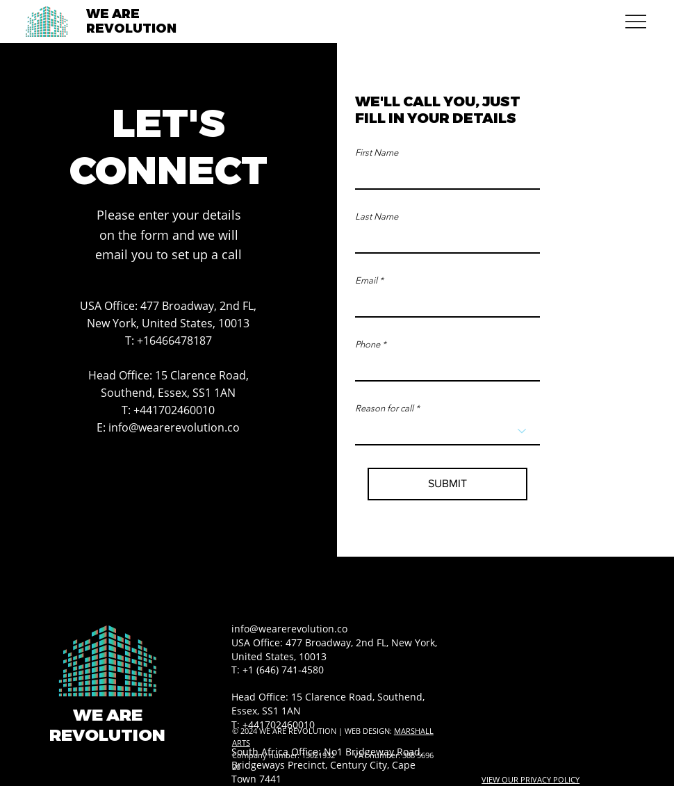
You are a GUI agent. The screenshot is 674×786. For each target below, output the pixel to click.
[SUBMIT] (447, 484)
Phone (367, 344)
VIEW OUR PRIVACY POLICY (531, 779)
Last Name (376, 216)
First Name (376, 152)
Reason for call (384, 408)
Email (366, 280)
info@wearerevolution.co (174, 427)
